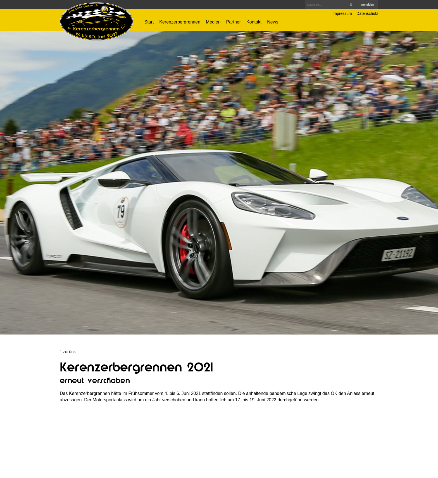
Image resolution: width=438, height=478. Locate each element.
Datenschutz (367, 13)
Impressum (342, 13)
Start (149, 22)
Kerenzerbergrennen (179, 22)
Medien (213, 22)
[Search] (330, 4)
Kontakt (253, 22)
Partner (233, 22)
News (272, 22)
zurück (68, 351)
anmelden (367, 4)
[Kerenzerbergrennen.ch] (96, 21)
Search (350, 4)
